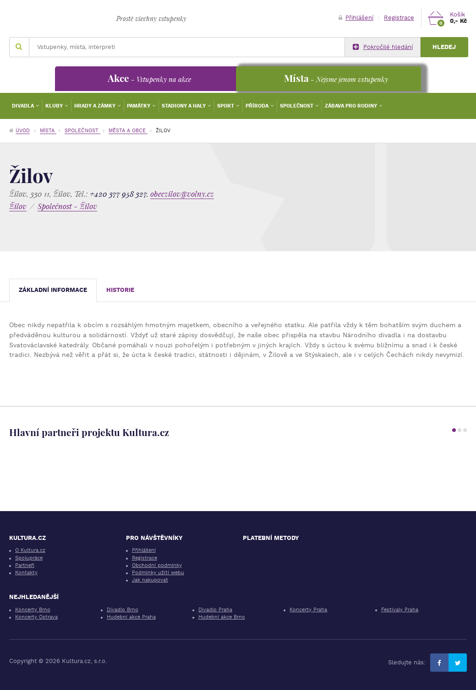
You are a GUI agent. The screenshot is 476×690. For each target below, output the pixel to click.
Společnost (297, 106)
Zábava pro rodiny (351, 106)
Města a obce (128, 131)
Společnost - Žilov (67, 206)
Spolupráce (29, 558)
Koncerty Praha (308, 610)
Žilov (18, 206)
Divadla (23, 106)
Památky (139, 106)
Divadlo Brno (122, 610)
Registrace (399, 17)
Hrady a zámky (95, 106)
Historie (120, 289)
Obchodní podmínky (157, 565)
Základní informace (53, 289)
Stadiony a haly (184, 106)
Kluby (54, 106)
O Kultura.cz (30, 550)
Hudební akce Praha (131, 617)
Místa (48, 131)
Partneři (24, 565)
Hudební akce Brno (221, 617)
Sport (226, 106)
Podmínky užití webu (158, 573)
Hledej (444, 46)
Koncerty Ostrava (36, 617)
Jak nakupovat (150, 580)
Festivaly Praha (399, 610)
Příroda (258, 106)
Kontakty (26, 573)
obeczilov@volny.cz (182, 194)
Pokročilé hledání (383, 47)
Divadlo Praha (215, 610)
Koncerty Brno (32, 610)
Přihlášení (356, 17)
